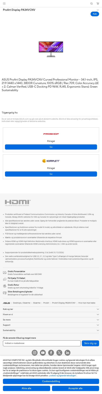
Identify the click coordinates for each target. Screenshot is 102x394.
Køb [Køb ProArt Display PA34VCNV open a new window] (95, 14)
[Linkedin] (67, 353)
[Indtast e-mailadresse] (42, 343)
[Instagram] (35, 353)
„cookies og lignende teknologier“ (62, 375)
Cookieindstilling (51, 381)
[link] (51, 3)
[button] (4, 3)
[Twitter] (59, 353)
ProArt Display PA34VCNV (19, 10)
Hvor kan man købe (86, 303)
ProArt (46, 303)
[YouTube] (43, 353)
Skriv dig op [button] (90, 343)
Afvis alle (26, 388)
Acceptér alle (75, 388)
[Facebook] (51, 353)
